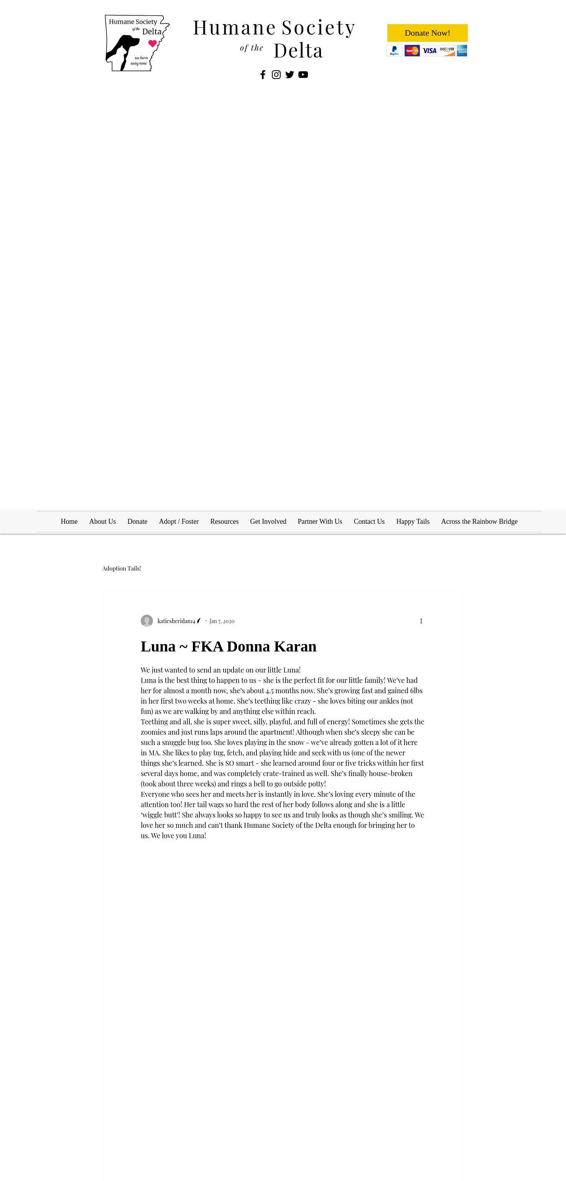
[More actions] (424, 621)
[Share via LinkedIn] (182, 912)
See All (455, 961)
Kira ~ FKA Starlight (143, 1050)
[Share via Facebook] (144, 912)
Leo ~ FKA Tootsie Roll (394, 1050)
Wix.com (178, 1119)
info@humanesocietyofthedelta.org (403, 1113)
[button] (205, 296)
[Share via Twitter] (163, 912)
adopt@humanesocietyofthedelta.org (400, 1120)
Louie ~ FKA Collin (265, 1050)
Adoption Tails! (121, 568)
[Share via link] (200, 912)
